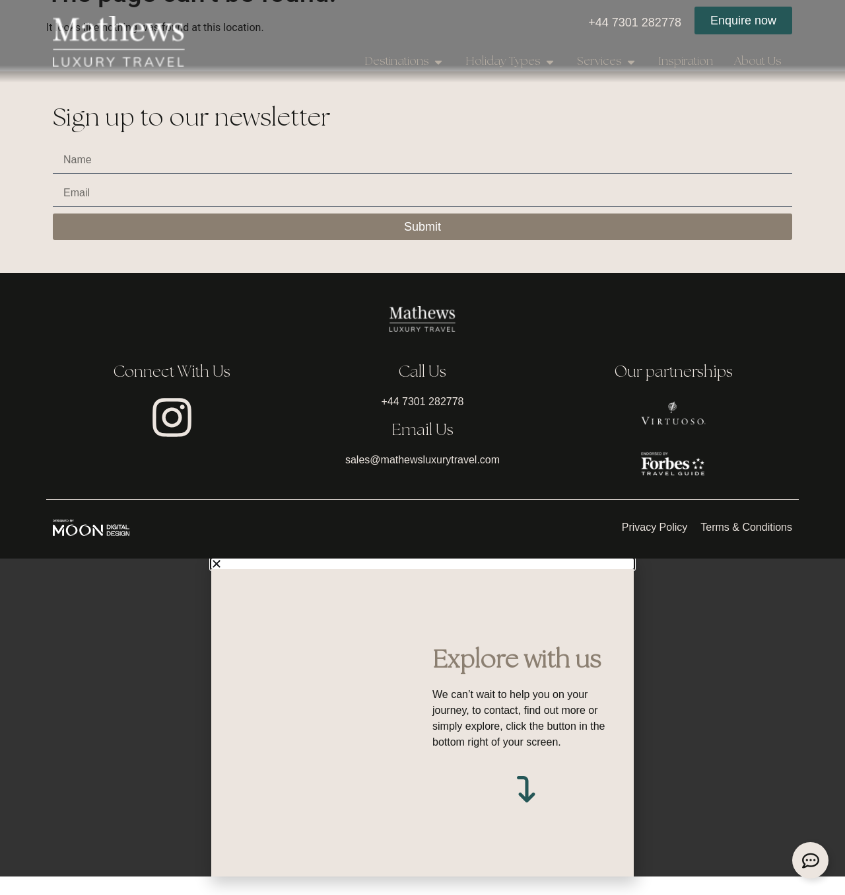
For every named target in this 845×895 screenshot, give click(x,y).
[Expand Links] (810, 860)
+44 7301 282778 (634, 22)
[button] (422, 581)
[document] (422, 735)
